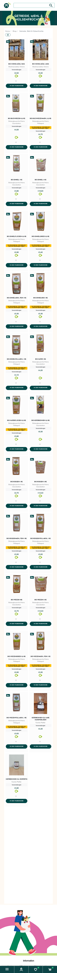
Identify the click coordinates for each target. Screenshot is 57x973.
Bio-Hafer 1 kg (40, 359)
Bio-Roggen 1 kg (16, 482)
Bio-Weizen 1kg (16, 600)
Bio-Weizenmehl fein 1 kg (40, 657)
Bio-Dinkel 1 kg (16, 180)
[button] (7, 969)
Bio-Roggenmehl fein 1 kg (17, 539)
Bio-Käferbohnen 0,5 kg (40, 421)
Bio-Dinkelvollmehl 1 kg (16, 359)
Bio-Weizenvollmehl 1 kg (17, 719)
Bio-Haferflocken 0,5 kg (16, 421)
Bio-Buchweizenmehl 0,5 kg (40, 118)
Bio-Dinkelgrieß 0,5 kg (40, 236)
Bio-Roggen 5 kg (40, 482)
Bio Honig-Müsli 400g (40, 64)
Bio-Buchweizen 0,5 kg (16, 118)
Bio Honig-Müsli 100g (16, 64)
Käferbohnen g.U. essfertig (16, 780)
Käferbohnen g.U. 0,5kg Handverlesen (40, 720)
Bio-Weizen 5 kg (40, 600)
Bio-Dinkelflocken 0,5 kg (16, 236)
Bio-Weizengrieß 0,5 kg (17, 657)
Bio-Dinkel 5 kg (40, 180)
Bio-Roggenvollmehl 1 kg (40, 539)
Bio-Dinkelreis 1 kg (40, 298)
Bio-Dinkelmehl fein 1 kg (16, 298)
